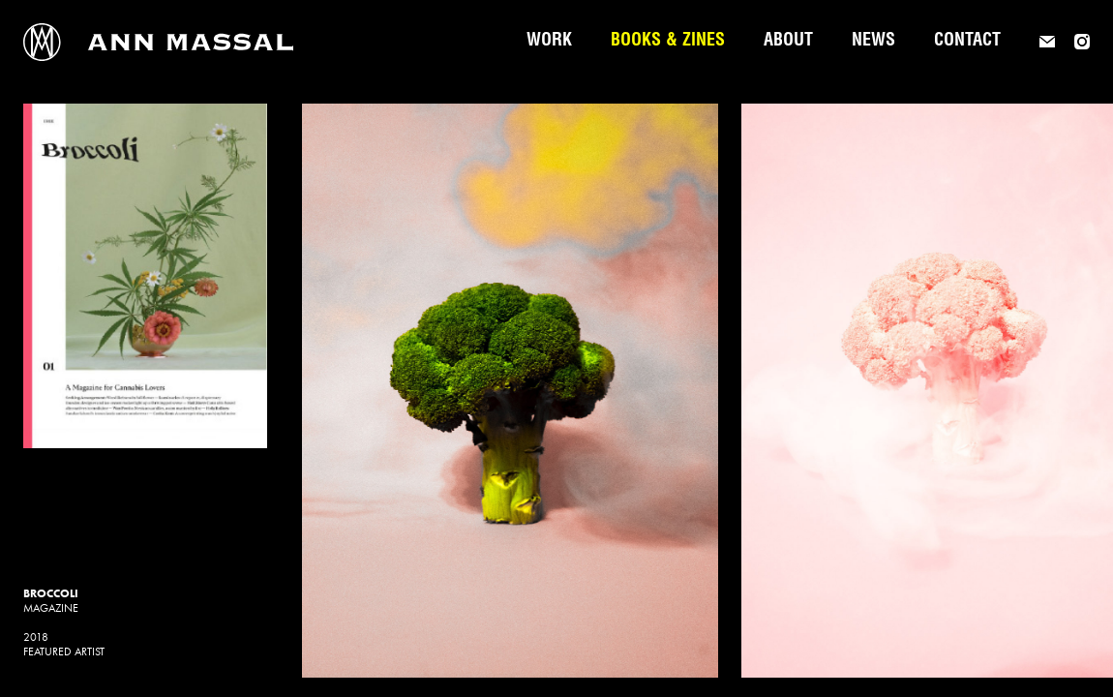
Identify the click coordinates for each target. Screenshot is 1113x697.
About (788, 41)
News (873, 41)
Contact (967, 41)
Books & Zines (668, 41)
